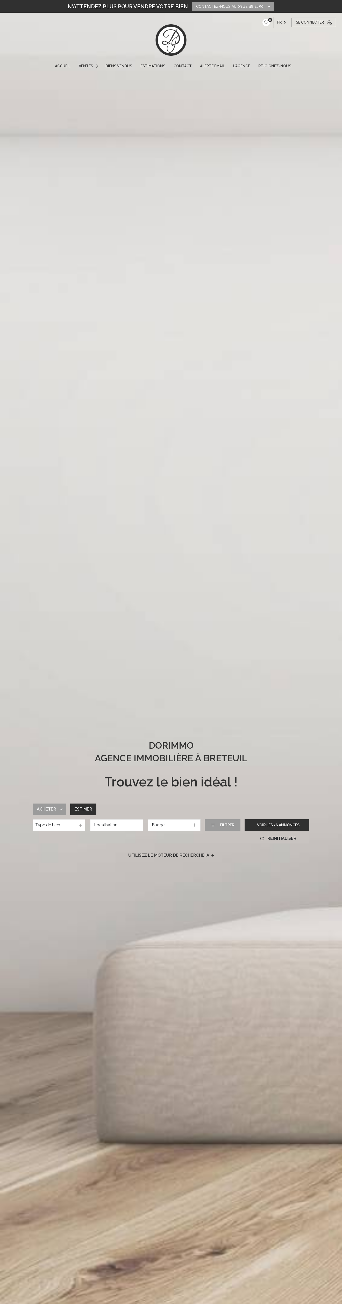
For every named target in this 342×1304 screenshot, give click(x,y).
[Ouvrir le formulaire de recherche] (222, 825)
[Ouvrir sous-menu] (98, 66)
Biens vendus (118, 66)
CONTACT (183, 66)
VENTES (86, 66)
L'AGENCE (241, 66)
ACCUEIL (62, 66)
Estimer (83, 809)
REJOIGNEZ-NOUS (274, 66)
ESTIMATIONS (152, 66)
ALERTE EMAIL (212, 66)
